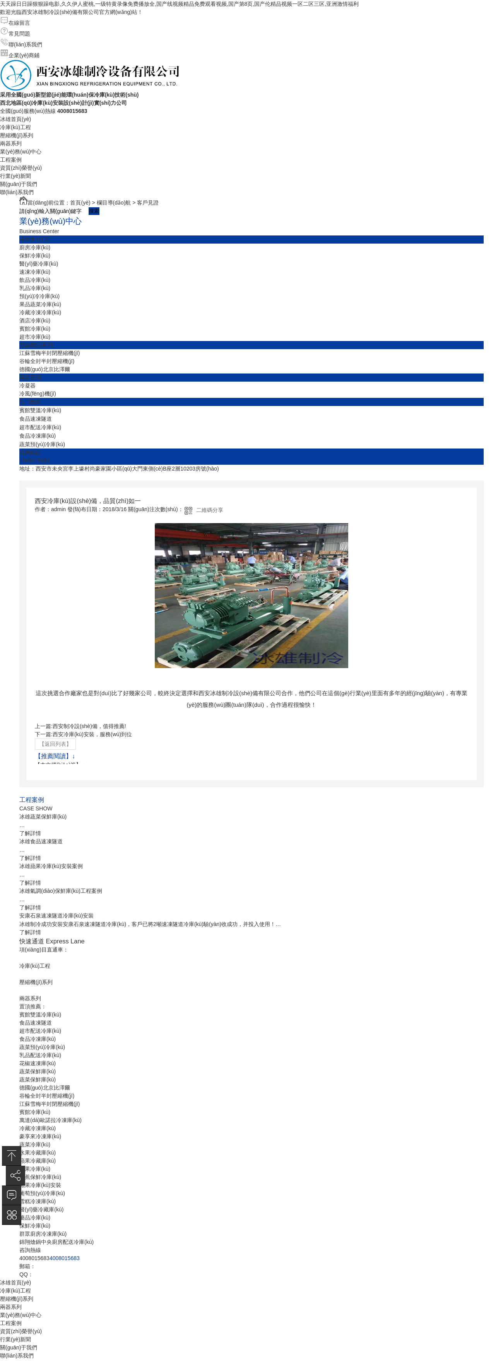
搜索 (94, 211)
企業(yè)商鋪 (24, 55)
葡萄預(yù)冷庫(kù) (42, 1193)
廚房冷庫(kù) (34, 247)
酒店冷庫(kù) (34, 320)
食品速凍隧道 (35, 419)
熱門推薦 (30, 402)
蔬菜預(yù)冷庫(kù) (42, 444)
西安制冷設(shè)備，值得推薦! (89, 726)
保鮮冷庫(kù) (34, 255)
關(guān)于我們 (18, 184)
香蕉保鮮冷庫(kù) (40, 1177)
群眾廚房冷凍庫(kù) (43, 1234)
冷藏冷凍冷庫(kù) (40, 312)
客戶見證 (148, 203)
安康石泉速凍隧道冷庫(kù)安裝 (56, 915)
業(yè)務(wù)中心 (20, 151)
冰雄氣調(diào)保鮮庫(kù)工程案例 (60, 891)
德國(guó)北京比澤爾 (44, 369)
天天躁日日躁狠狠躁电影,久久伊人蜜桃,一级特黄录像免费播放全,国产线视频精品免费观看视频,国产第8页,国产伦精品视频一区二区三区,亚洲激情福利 (179, 4)
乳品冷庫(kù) (34, 288)
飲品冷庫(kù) (34, 280)
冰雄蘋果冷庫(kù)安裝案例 (51, 866)
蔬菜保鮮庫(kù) (37, 1071)
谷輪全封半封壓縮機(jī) (46, 361)
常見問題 (19, 34)
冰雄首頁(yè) (15, 119)
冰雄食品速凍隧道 (41, 841)
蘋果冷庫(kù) (34, 1169)
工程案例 (11, 160)
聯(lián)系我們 (25, 44)
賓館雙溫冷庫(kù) (40, 410)
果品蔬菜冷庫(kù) (40, 304)
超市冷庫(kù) (34, 337)
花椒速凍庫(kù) (37, 1063)
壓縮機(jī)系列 (16, 135)
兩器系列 (11, 143)
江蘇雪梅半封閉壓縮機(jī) (49, 353)
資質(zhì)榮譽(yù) (21, 168)
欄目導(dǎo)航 (114, 203)
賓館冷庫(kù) (34, 329)
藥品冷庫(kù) (34, 1217)
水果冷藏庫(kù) (37, 1153)
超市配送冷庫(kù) (40, 427)
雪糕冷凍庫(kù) (37, 1201)
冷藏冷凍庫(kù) (37, 1128)
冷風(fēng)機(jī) (37, 394)
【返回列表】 (55, 744)
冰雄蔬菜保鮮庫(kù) (43, 817)
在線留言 (19, 23)
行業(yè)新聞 (15, 176)
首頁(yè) (80, 203)
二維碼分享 (209, 510)
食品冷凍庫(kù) (37, 436)
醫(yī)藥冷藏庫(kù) (41, 1209)
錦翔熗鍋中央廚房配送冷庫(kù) (56, 1242)
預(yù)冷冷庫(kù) (39, 296)
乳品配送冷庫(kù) (40, 1055)
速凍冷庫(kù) (34, 272)
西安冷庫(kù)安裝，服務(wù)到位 (92, 734)
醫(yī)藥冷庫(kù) (38, 264)
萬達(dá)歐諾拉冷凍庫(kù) (50, 1120)
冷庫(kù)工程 (15, 127)
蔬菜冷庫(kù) (34, 1144)
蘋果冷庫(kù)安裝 (40, 1185)
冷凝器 (27, 385)
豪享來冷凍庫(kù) (40, 1136)
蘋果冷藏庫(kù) (37, 1161)
